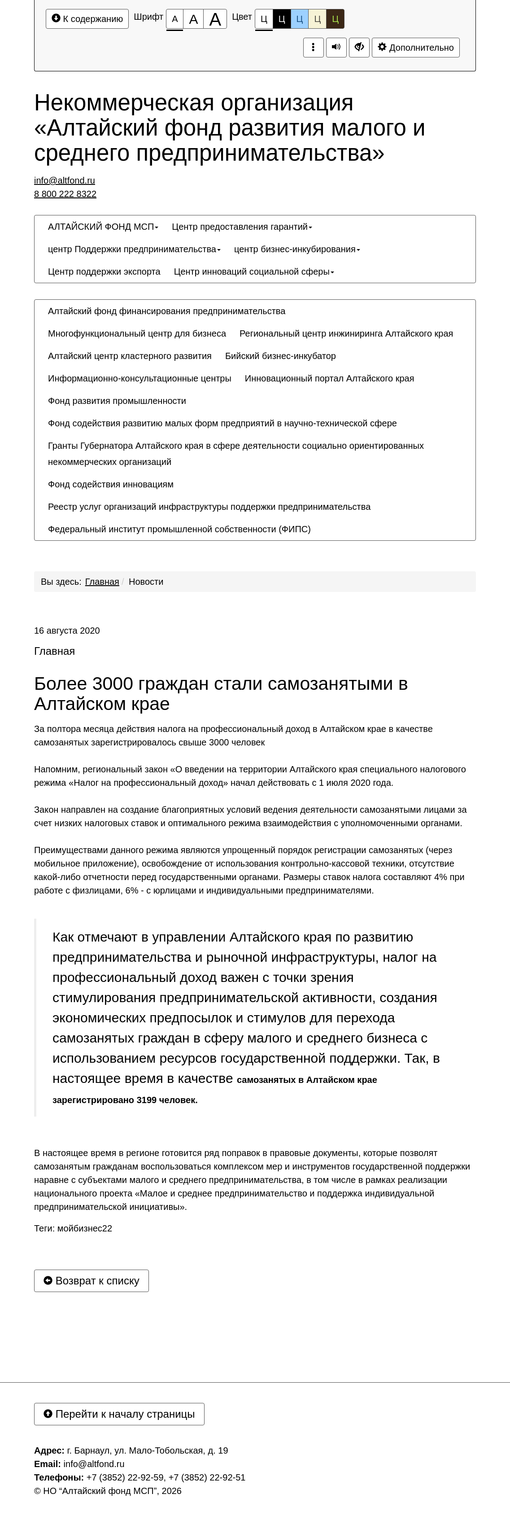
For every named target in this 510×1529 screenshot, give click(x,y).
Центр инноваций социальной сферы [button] (254, 271)
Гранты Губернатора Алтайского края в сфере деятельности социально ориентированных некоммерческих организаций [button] (236, 454)
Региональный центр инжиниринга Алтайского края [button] (346, 333)
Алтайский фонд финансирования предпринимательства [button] (166, 311)
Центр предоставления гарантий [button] (242, 227)
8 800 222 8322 (65, 194)
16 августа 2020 (67, 630)
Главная (102, 582)
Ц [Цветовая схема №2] (282, 19)
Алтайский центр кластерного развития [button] (130, 356)
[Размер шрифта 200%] (215, 19)
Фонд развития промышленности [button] (117, 401)
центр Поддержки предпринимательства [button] (134, 249)
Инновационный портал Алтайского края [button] (329, 378)
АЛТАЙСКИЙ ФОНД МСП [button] (103, 227)
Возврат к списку (91, 1281)
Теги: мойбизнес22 (73, 1228)
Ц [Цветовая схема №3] (299, 19)
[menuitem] (103, 226)
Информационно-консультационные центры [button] (139, 378)
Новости (146, 582)
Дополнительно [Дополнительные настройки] (416, 47)
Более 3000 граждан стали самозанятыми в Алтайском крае (221, 694)
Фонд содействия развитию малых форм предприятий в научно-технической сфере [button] (222, 423)
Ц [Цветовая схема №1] (264, 21)
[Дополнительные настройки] (359, 47)
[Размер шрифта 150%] (193, 19)
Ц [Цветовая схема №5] (335, 19)
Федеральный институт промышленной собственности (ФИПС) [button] (179, 529)
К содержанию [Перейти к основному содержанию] (87, 18)
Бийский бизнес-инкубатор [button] (280, 356)
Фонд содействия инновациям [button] (111, 484)
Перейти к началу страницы (119, 1414)
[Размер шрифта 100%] (174, 19)
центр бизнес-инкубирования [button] (297, 249)
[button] (324, 521)
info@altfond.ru (64, 180)
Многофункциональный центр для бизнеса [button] (137, 333)
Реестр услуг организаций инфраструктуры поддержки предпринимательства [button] (209, 507)
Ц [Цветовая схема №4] (317, 19)
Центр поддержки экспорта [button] (104, 271)
